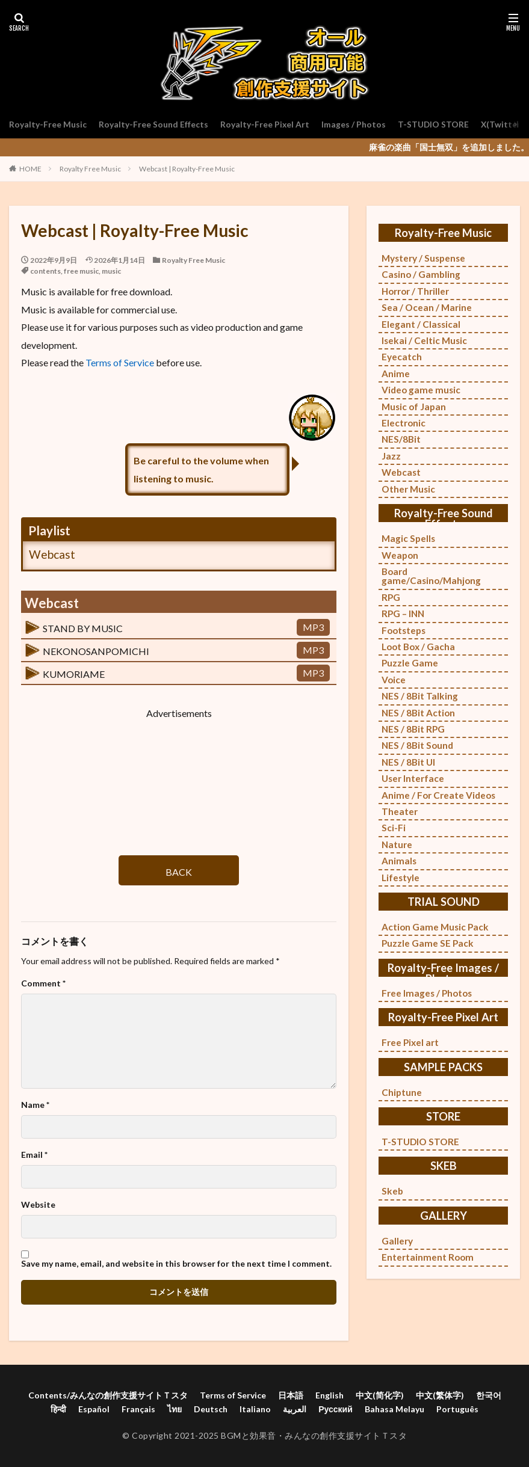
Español (94, 1409)
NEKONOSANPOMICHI (96, 651)
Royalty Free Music (90, 168)
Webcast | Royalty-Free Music (187, 168)
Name (35, 1105)
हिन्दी (58, 1409)
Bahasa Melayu (394, 1409)
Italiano (255, 1409)
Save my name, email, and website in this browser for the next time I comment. (176, 1263)
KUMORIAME (74, 674)
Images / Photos (354, 124)
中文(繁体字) (440, 1395)
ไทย (174, 1409)
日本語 (290, 1395)
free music (81, 270)
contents (45, 270)
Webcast (52, 554)
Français (138, 1409)
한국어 (488, 1395)
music (111, 270)
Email (34, 1155)
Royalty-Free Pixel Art (265, 124)
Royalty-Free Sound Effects (153, 124)
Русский (335, 1409)
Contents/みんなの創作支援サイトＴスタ (108, 1395)
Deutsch (210, 1409)
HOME (30, 168)
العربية (294, 1409)
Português (457, 1409)
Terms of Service (119, 362)
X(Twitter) (503, 124)
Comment (43, 983)
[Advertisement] (178, 776)
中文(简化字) (380, 1395)
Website (38, 1205)
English (329, 1395)
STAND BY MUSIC (83, 628)
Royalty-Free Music (48, 124)
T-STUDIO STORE (434, 124)
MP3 (313, 627)
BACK (179, 872)
